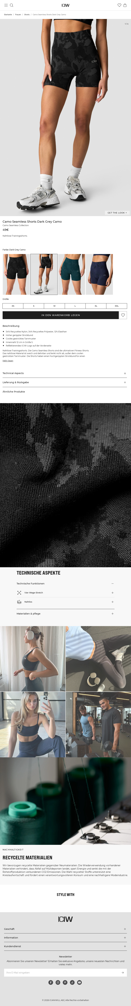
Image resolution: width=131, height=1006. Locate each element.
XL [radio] (96, 306)
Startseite (8, 15)
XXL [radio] (117, 306)
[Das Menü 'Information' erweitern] (65, 937)
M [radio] (54, 306)
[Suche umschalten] (11, 5)
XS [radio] (13, 306)
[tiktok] (72, 982)
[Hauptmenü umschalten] (6, 5)
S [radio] (33, 306)
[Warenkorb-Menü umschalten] (125, 5)
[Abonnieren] (122, 972)
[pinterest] (65, 982)
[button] (65, 382)
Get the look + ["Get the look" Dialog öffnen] (117, 213)
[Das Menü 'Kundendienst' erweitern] (65, 946)
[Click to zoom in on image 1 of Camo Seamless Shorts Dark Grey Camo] (65, 117)
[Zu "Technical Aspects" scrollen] (65, 373)
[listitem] (16, 274)
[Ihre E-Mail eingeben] (61, 973)
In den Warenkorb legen (60, 315)
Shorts (27, 15)
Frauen (18, 15)
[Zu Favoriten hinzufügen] (123, 315)
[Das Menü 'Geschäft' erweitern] (65, 929)
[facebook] (50, 982)
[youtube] (79, 982)
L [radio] (75, 306)
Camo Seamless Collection (16, 225)
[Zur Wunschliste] (119, 5)
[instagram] (58, 982)
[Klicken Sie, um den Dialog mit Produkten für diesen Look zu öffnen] (32, 659)
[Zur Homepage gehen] (65, 5)
